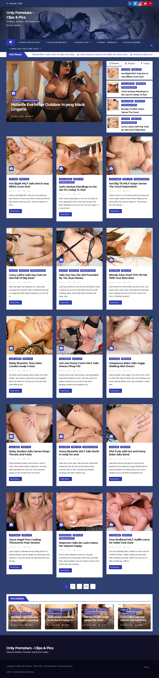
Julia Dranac (65, 359)
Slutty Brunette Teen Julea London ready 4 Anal (25, 365)
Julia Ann (125, 69)
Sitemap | (30, 672)
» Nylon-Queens (131, 42)
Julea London (15, 359)
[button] (152, 45)
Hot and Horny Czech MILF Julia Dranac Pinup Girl (79, 365)
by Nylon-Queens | (20, 672)
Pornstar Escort (129, 87)
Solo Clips (77, 359)
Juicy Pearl (114, 270)
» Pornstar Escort (29, 42)
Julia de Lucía (65, 535)
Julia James (14, 447)
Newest (114, 63)
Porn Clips (136, 69)
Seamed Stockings (30, 100)
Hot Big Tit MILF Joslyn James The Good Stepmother (128, 185)
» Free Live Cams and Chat (25, 49)
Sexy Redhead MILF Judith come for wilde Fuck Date (129, 541)
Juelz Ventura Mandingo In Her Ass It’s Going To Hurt (78, 188)
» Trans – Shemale (106, 42)
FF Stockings (115, 535)
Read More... (15, 211)
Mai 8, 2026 (18, 116)
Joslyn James (127, 101)
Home (146, 667)
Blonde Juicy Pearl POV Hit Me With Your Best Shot (128, 276)
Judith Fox (127, 535)
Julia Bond (114, 447)
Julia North (64, 447)
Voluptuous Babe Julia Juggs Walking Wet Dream (127, 365)
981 (86, 586)
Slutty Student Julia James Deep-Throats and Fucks (29, 453)
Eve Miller (16, 100)
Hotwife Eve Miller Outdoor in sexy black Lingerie (48, 107)
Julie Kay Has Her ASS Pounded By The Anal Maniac (78, 276)
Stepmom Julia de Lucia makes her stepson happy (78, 544)
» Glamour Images (57, 42)
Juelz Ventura (128, 83)
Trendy (145, 63)
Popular (130, 63)
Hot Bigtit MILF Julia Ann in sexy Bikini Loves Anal (29, 185)
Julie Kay (125, 119)
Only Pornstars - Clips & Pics (29, 648)
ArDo (29, 116)
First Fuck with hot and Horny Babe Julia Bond (127, 453)
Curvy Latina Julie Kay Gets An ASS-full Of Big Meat (27, 276)
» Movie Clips (82, 42)
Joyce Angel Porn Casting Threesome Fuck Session (25, 541)
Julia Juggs (114, 359)
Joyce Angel (15, 535)
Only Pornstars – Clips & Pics (31, 666)
